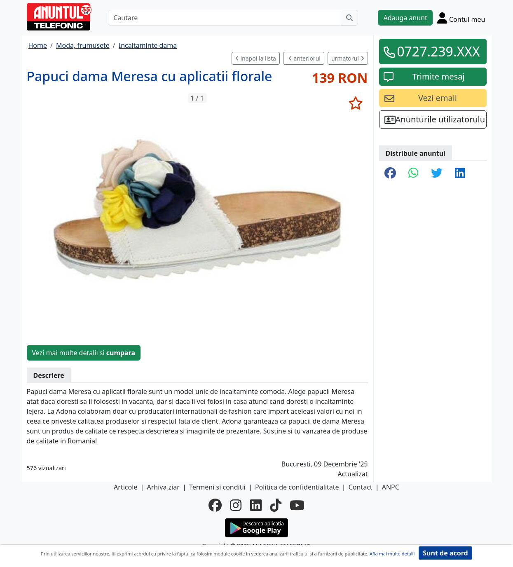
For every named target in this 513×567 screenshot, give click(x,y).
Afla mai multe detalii (392, 554)
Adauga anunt (405, 17)
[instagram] (235, 505)
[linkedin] (256, 505)
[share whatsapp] (413, 173)
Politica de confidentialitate (297, 487)
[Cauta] (349, 18)
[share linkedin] (460, 173)
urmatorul (347, 58)
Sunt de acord (445, 553)
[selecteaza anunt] (356, 103)
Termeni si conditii (217, 487)
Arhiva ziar (163, 487)
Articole (125, 487)
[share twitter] (437, 173)
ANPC (390, 487)
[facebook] (215, 505)
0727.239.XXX (438, 51)
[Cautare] (224, 18)
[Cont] (461, 17)
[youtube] (297, 505)
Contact (360, 487)
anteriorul (304, 58)
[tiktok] (275, 505)
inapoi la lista (255, 58)
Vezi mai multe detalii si (84, 352)
